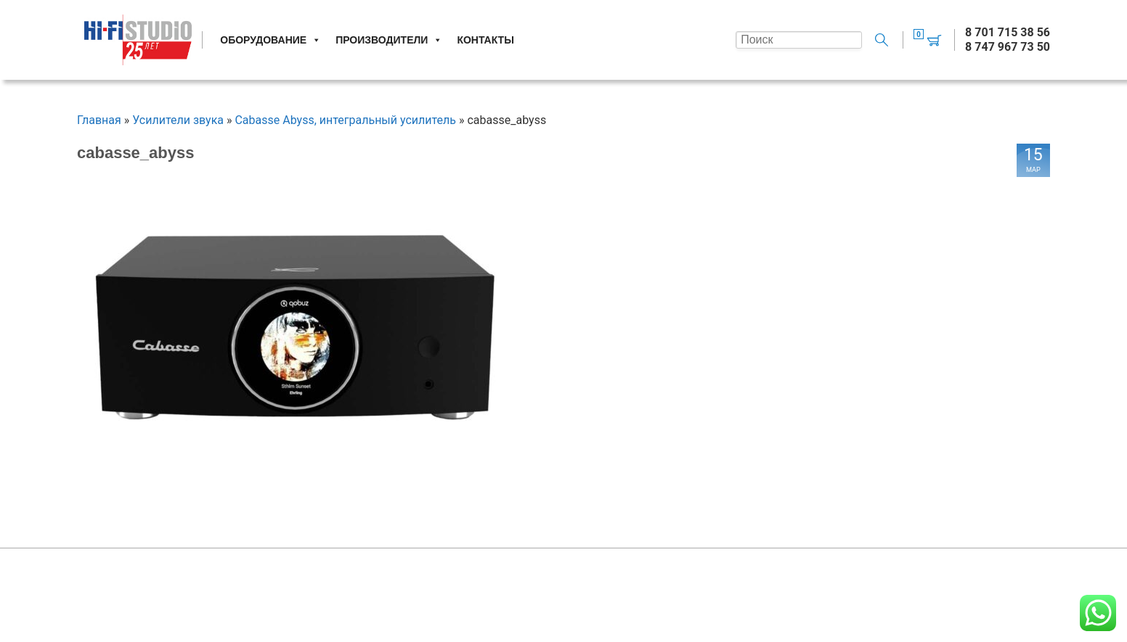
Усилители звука (178, 120)
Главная (99, 120)
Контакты (485, 40)
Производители (388, 40)
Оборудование (270, 40)
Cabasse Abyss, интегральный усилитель (345, 120)
